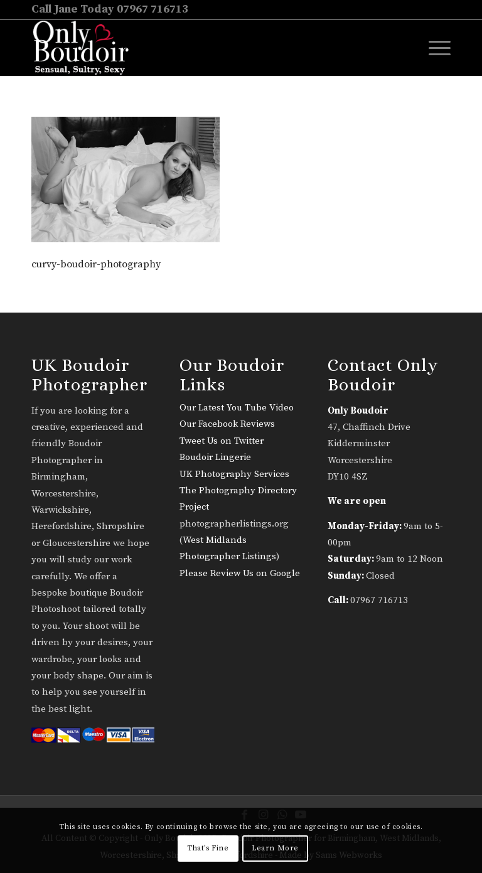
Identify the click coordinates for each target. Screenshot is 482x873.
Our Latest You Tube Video (236, 408)
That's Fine (208, 848)
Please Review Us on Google (239, 573)
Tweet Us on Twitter (221, 441)
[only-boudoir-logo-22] (86, 47)
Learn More (275, 848)
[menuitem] (433, 47)
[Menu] (433, 47)
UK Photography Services (234, 474)
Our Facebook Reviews (227, 424)
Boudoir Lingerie (215, 457)
